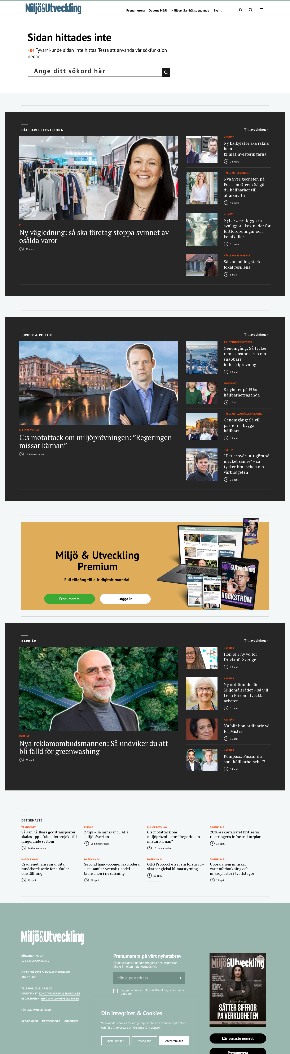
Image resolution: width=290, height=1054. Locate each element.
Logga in (125, 598)
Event (217, 10)
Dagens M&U (158, 10)
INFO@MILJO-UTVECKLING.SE (60, 998)
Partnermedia (51, 1021)
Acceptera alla (174, 1041)
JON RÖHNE (28, 977)
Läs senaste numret (238, 1038)
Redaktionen (29, 1021)
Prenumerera (135, 10)
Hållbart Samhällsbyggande (190, 10)
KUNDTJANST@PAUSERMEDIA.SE (59, 993)
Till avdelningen (256, 129)
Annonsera (71, 1021)
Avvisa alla (144, 1041)
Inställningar (115, 1041)
